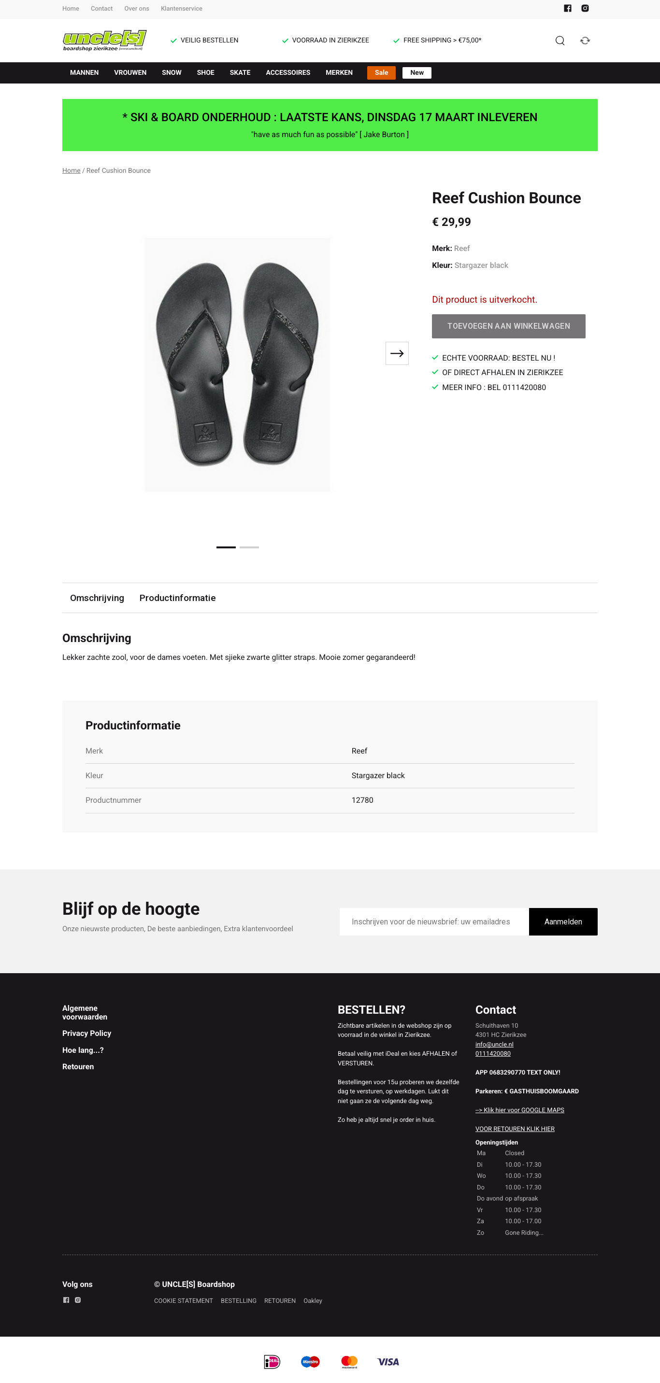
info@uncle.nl (494, 1044)
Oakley (312, 1301)
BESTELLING (239, 1301)
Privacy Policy (86, 1033)
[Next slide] (397, 353)
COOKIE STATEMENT (183, 1301)
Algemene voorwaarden (84, 1012)
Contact (102, 9)
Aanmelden (563, 921)
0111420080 (493, 1054)
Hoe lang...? (83, 1050)
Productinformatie (178, 597)
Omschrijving (97, 597)
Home (70, 9)
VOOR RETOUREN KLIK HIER (515, 1129)
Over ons (136, 9)
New (417, 73)
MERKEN (339, 73)
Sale (381, 73)
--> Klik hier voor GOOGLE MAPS (519, 1110)
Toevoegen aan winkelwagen (508, 326)
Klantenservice (181, 9)
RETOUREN (280, 1301)
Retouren (78, 1066)
